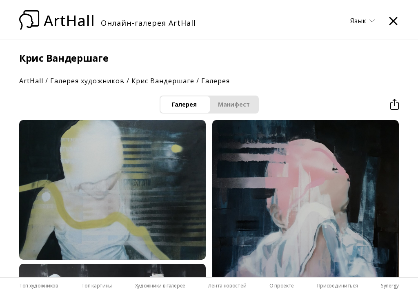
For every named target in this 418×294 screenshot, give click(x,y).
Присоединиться (337, 285)
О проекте (281, 285)
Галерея (184, 104)
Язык (362, 21)
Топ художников (38, 285)
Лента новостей (227, 285)
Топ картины (96, 285)
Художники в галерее (160, 285)
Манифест (234, 104)
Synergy (390, 285)
